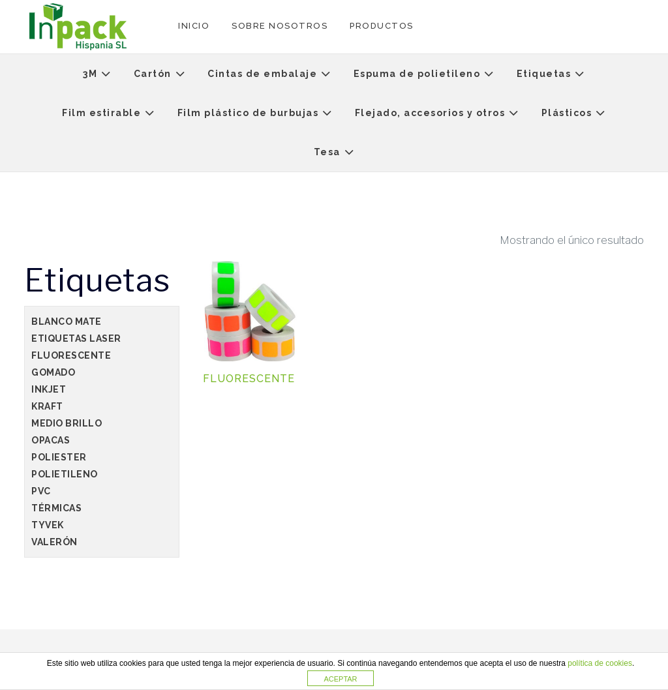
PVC (41, 491)
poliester (59, 457)
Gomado (53, 372)
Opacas (50, 440)
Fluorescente (71, 355)
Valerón (54, 542)
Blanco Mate (66, 321)
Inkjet (48, 389)
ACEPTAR (340, 679)
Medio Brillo (66, 423)
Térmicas (56, 508)
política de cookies (600, 663)
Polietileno (64, 474)
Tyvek (47, 525)
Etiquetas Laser (76, 338)
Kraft (47, 406)
